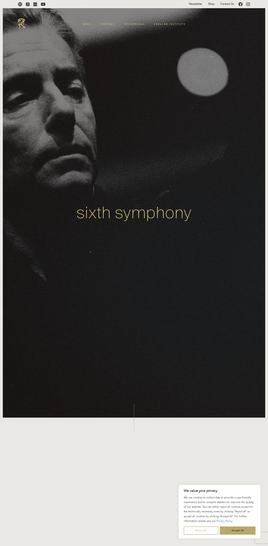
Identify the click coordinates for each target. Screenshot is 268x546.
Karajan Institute (170, 24)
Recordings (135, 24)
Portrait (108, 24)
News (86, 24)
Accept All (238, 530)
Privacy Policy (224, 521)
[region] (220, 512)
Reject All (201, 530)
